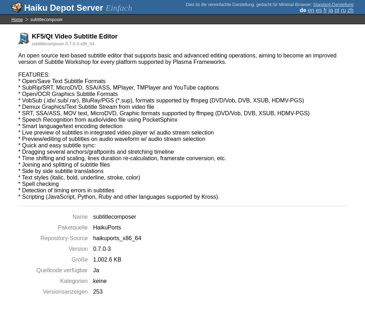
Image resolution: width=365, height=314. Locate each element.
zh (351, 10)
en (311, 10)
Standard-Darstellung (333, 4)
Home (17, 19)
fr (325, 10)
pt (337, 10)
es (319, 10)
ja (331, 10)
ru (343, 10)
